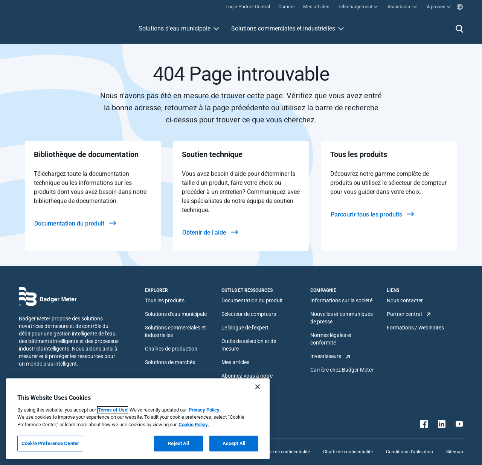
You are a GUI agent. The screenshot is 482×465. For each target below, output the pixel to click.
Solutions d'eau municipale (174, 28)
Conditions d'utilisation (409, 451)
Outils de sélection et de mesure (248, 345)
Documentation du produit (252, 300)
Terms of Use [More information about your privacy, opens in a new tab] (112, 410)
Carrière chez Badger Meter (342, 370)
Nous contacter (405, 300)
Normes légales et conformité (331, 339)
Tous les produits (165, 300)
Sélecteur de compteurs (248, 314)
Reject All (178, 443)
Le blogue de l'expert (244, 328)
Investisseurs (325, 356)
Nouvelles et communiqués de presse (341, 318)
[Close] (257, 386)
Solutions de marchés (170, 362)
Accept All (234, 443)
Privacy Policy (204, 410)
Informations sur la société (341, 300)
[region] (138, 418)
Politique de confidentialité (283, 451)
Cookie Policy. (193, 424)
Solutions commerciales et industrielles (283, 28)
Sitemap (454, 451)
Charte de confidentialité (348, 451)
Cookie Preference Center (50, 443)
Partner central (404, 314)
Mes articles (235, 362)
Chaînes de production (171, 349)
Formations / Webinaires (415, 328)
